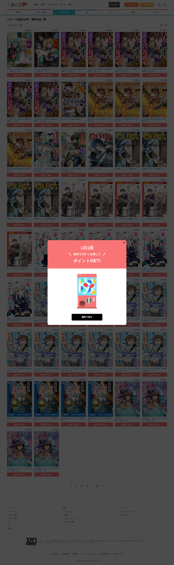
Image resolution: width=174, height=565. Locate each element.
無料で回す (87, 317)
